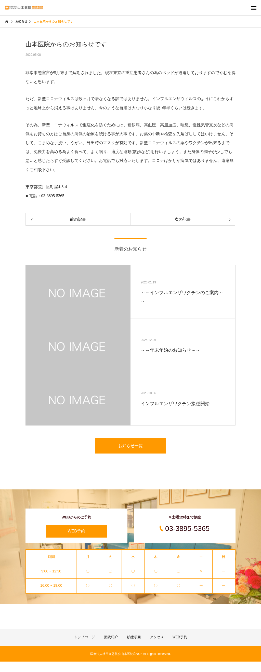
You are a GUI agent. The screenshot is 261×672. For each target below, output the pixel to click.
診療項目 (134, 636)
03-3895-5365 (52, 196)
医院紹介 (111, 636)
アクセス (157, 636)
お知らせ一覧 (130, 446)
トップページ (84, 636)
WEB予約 (76, 531)
